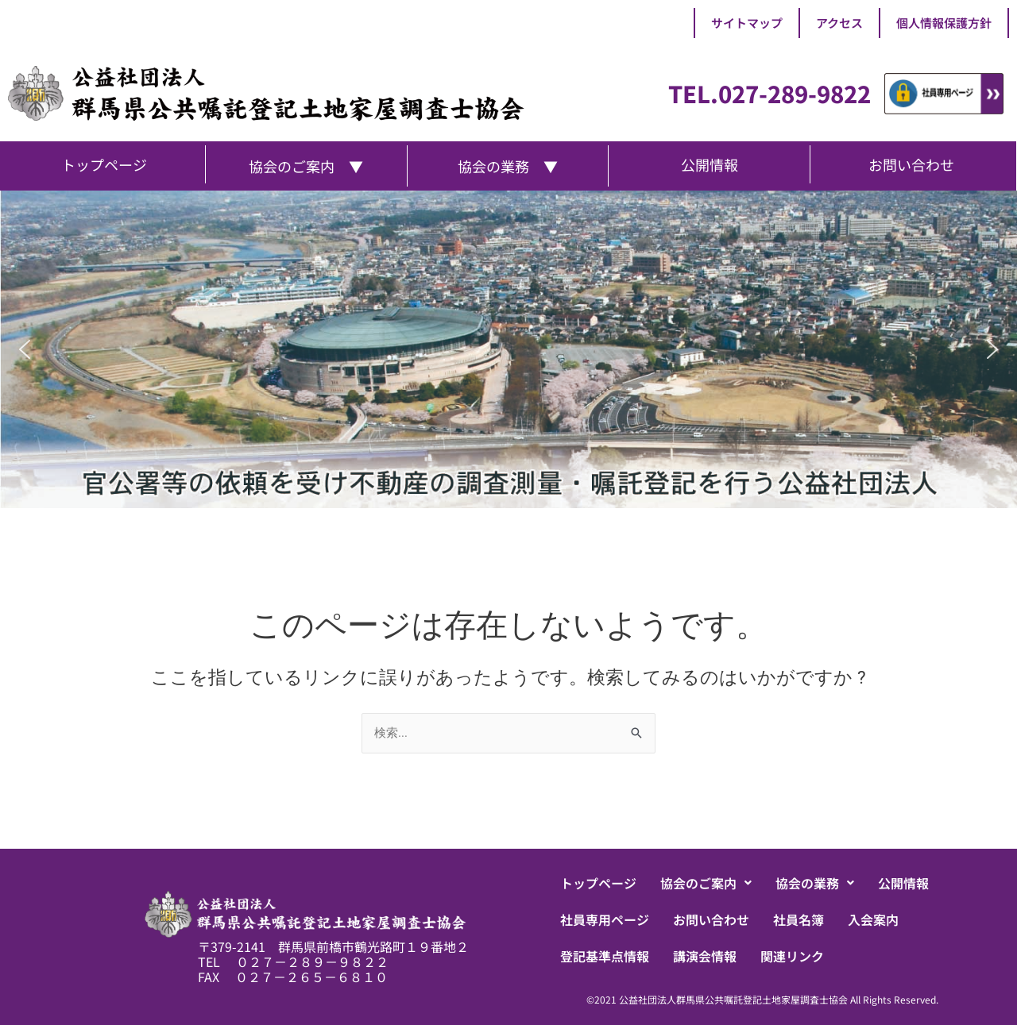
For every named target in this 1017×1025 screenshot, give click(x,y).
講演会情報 (705, 955)
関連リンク (792, 955)
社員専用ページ (604, 919)
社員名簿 (798, 919)
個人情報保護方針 (944, 22)
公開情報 (903, 882)
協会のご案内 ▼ (306, 166)
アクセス (839, 22)
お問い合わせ (711, 919)
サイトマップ (747, 22)
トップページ (598, 882)
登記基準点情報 (604, 955)
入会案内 (873, 919)
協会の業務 (814, 882)
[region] (508, 349)
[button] (24, 349)
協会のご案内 (706, 882)
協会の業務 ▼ (508, 166)
